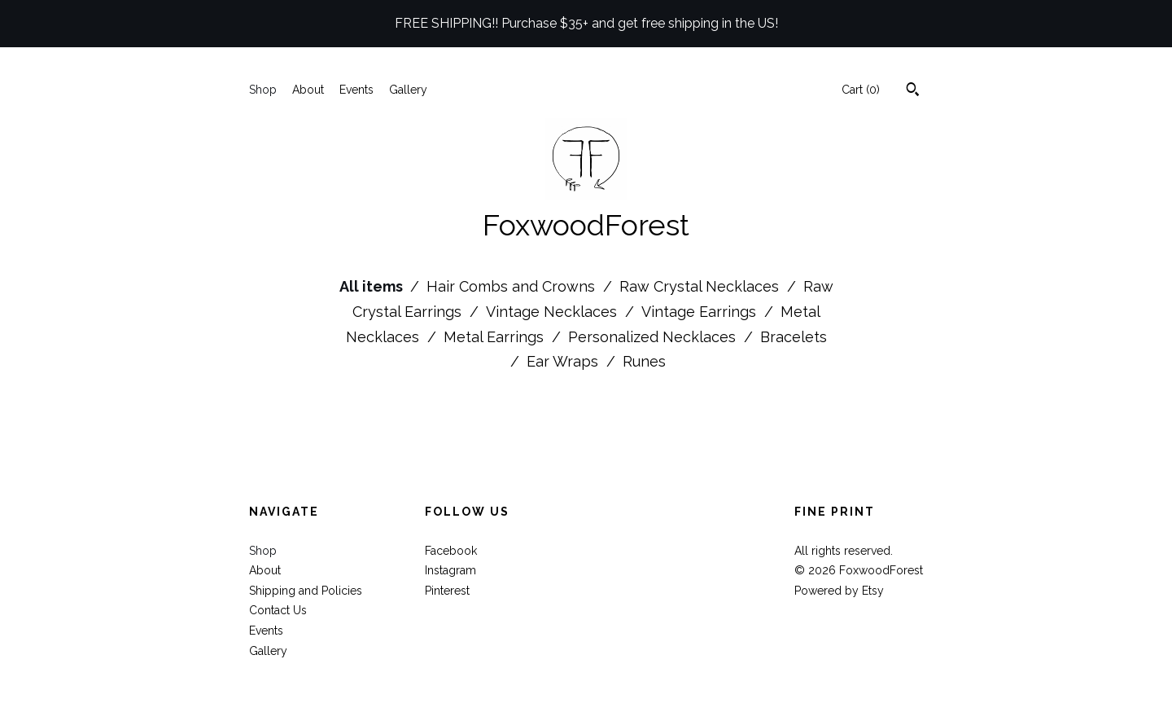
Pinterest (447, 590)
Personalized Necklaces (654, 336)
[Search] (913, 91)
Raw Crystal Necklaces (701, 286)
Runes (644, 361)
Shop (263, 89)
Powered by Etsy (839, 590)
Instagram (450, 570)
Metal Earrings (496, 336)
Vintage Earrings (700, 311)
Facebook (451, 550)
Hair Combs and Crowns (512, 286)
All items (372, 286)
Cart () (861, 89)
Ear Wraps (564, 361)
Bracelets (793, 336)
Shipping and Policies (305, 590)
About (308, 89)
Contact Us (278, 610)
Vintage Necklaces (553, 311)
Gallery (408, 89)
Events (356, 89)
